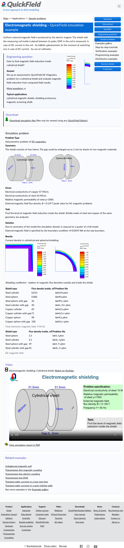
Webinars (58, 511)
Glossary (42, 518)
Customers (107, 69)
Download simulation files (23, 121)
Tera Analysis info (115, 511)
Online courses (42, 511)
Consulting (9, 538)
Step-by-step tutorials (106, 47)
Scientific (108, 29)
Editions (9, 518)
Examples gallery (103, 43)
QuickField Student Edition (79, 511)
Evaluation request (9, 514)
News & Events (99, 511)
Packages (9, 526)
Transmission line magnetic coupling (23, 470)
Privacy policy (50, 546)
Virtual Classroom (58, 514)
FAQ (42, 526)
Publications (99, 514)
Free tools (80, 522)
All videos (58, 522)
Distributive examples (106, 59)
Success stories (107, 64)
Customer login (42, 514)
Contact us (115, 518)
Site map (63, 546)
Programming (9, 534)
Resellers (115, 514)
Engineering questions (107, 34)
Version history (9, 522)
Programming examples (107, 55)
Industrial (108, 19)
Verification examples (106, 51)
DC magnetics (39, 142)
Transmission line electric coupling (22, 474)
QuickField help (42, 522)
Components (9, 530)
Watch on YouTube (64, 371)
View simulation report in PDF (24, 445)
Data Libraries (80, 518)
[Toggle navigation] (119, 6)
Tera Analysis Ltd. (34, 546)
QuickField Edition (77, 121)
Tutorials (58, 518)
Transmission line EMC (16, 478)
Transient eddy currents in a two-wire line (26, 482)
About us (116, 522)
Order (9, 511)
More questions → (16, 88)
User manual (79, 514)
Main (5, 18)
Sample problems (107, 40)
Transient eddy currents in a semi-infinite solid (28, 486)
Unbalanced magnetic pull (18, 466)
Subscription (99, 518)
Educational (108, 24)
